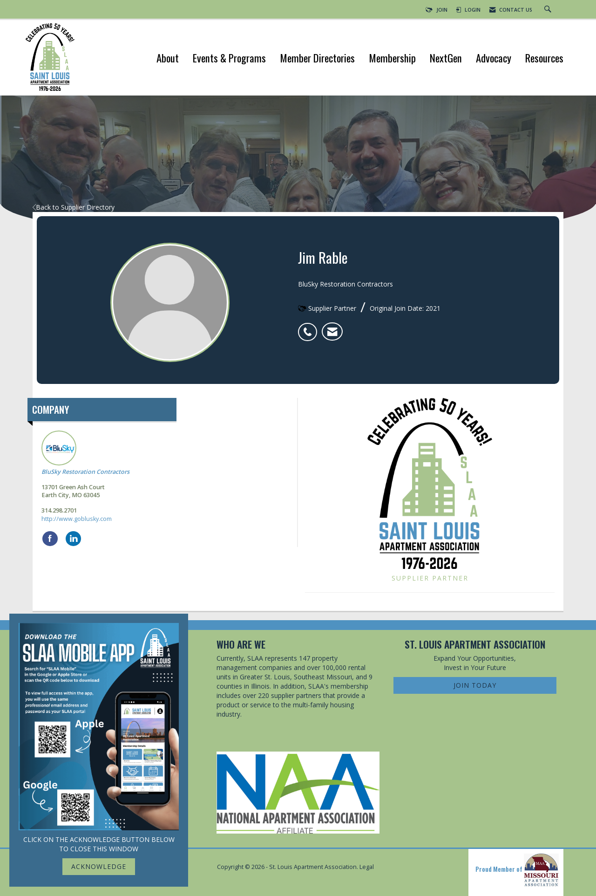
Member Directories (317, 59)
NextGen (446, 59)
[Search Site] (549, 9)
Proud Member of (517, 870)
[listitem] (310, 327)
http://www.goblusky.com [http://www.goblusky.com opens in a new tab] (76, 519)
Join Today (475, 685)
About (167, 59)
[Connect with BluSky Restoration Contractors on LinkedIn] (73, 538)
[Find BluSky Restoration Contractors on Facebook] (50, 538)
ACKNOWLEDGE (98, 866)
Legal (366, 867)
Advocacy (493, 59)
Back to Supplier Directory (74, 207)
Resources (544, 59)
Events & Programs (229, 59)
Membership (392, 59)
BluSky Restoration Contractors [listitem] (85, 453)
